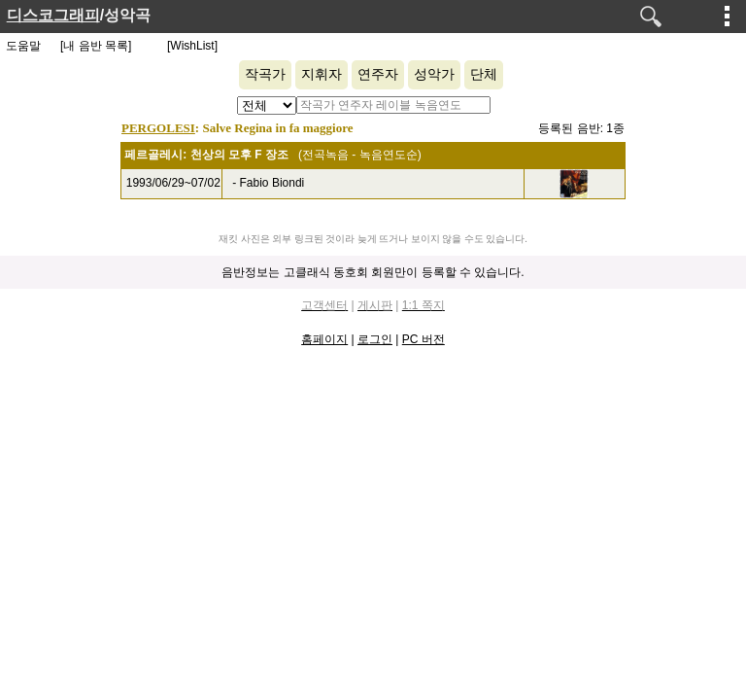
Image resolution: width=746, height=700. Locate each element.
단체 (483, 74)
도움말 (23, 45)
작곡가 (265, 74)
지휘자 (321, 74)
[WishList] (192, 45)
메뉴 (727, 15)
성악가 (434, 74)
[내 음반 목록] (95, 45)
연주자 (377, 74)
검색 (650, 16)
